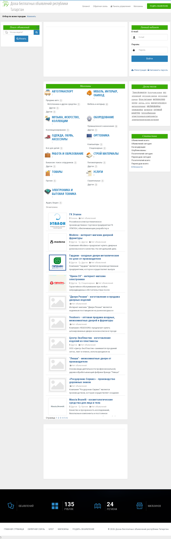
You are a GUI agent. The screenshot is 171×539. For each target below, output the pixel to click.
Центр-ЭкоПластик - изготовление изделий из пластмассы (90, 339)
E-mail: (135, 31)
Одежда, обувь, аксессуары (64, 138)
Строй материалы (102, 155)
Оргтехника (97, 136)
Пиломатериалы (94, 162)
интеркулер (159, 99)
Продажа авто (52, 100)
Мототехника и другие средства (62, 104)
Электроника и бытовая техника (64, 193)
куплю (134, 103)
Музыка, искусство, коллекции (64, 120)
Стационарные (95, 148)
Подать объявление (159, 6)
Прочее (49, 181)
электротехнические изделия (145, 120)
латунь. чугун (144, 103)
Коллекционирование (56, 130)
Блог (51, 529)
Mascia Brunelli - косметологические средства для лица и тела (91, 401)
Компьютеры (93, 144)
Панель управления (121, 6)
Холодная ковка (155, 92)
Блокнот (86, 6)
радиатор (148, 110)
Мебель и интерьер (96, 104)
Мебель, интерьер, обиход (105, 94)
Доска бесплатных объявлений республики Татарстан (142, 529)
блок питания (145, 99)
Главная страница (14, 529)
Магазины (138, 6)
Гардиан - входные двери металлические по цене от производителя (94, 257)
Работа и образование (63, 155)
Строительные (93, 181)
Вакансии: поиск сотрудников (59, 162)
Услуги (94, 173)
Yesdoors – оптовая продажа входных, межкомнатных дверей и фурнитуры (92, 319)
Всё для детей (52, 148)
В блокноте (136, 167)
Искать (21, 38)
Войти (149, 58)
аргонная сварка (149, 96)
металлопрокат (139, 106)
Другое (52, 108)
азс (164, 92)
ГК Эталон (75, 214)
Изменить (31, 16)
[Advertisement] (85, 52)
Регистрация (138, 70)
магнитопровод (158, 103)
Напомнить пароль (158, 70)
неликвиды (154, 106)
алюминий (136, 96)
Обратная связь (100, 6)
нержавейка (137, 110)
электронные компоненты (145, 116)
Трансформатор (139, 92)
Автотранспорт (58, 92)
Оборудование (100, 118)
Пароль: (135, 44)
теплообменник (148, 113)
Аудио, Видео (52, 203)
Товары (53, 173)
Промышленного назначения (100, 126)
